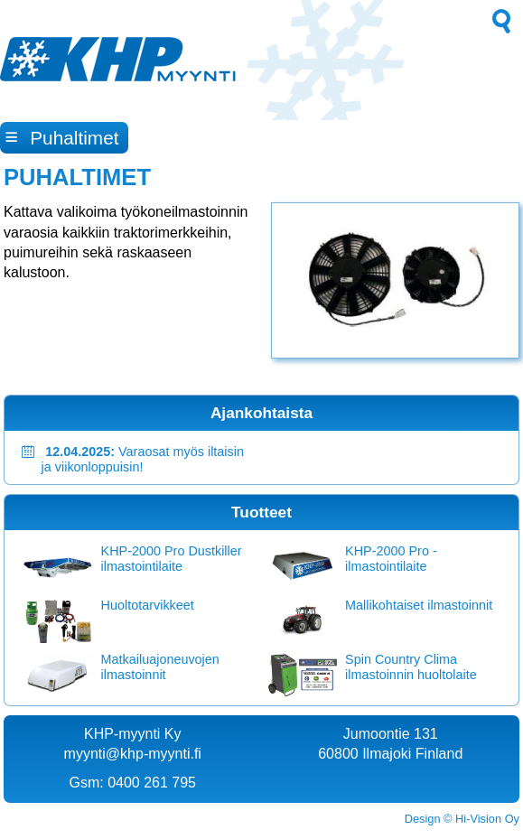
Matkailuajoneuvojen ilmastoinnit (160, 667)
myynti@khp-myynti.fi (132, 753)
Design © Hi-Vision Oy (462, 818)
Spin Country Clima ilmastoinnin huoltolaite (411, 667)
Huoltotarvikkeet (147, 605)
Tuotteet (261, 512)
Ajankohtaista (261, 413)
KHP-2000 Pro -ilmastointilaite (391, 558)
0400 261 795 (151, 782)
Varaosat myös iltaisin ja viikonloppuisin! (143, 459)
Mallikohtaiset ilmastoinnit (418, 605)
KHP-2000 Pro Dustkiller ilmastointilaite (171, 558)
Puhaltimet (62, 136)
